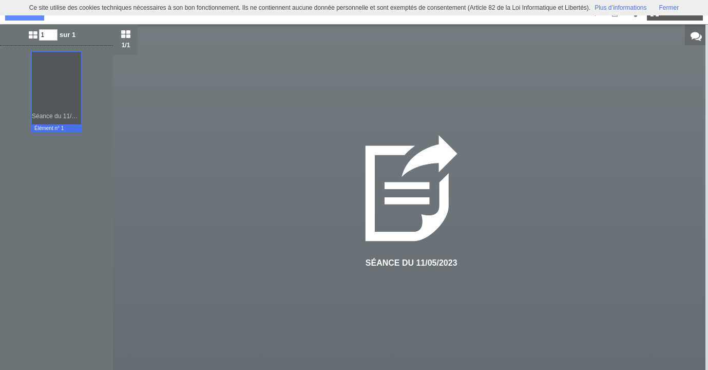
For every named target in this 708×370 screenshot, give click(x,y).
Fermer (669, 7)
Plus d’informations (620, 7)
